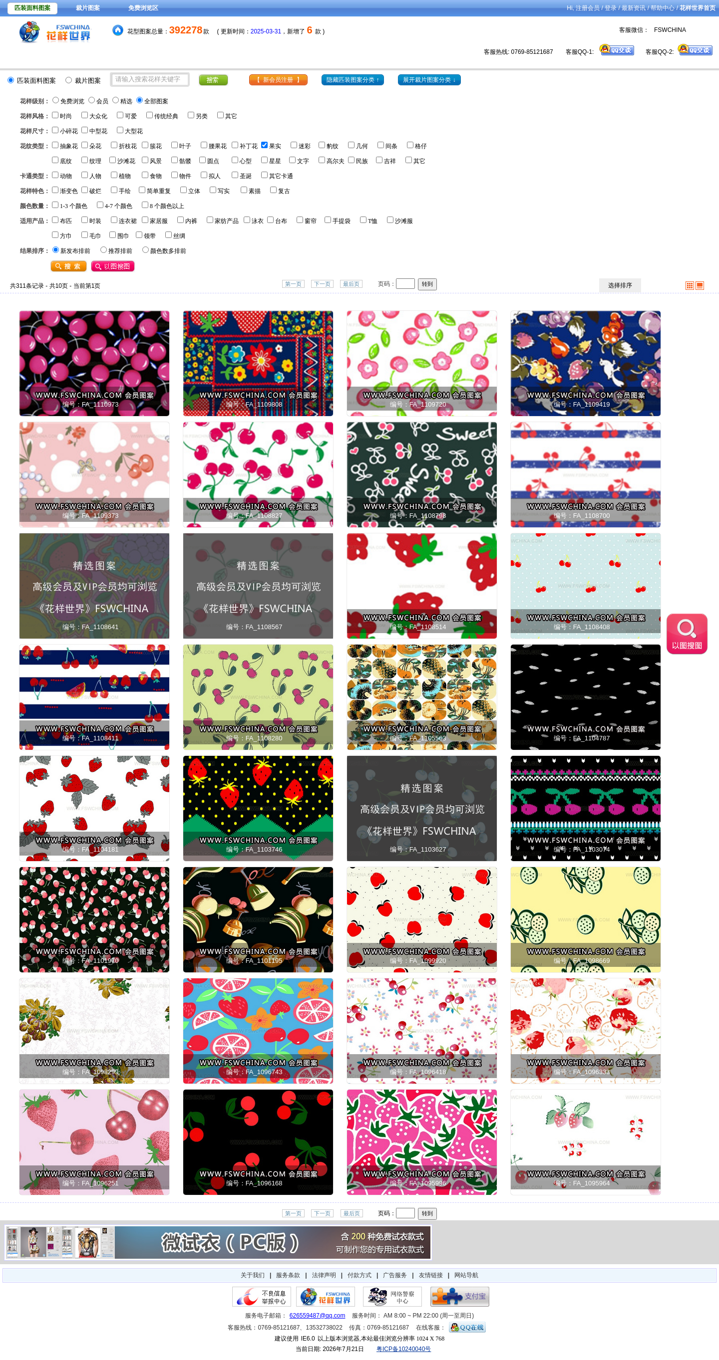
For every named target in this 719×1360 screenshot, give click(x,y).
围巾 (123, 235)
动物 (66, 176)
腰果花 (218, 146)
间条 (391, 146)
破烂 (95, 191)
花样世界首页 (698, 7)
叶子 (185, 146)
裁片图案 (88, 7)
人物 (95, 176)
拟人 (215, 176)
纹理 (95, 161)
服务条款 (288, 1275)
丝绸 (179, 235)
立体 (194, 191)
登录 (611, 7)
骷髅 (185, 161)
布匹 (66, 221)
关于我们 (253, 1275)
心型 (246, 161)
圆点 (213, 161)
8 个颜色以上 (167, 206)
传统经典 (166, 116)
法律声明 (324, 1275)
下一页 (322, 284)
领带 (150, 235)
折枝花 (128, 146)
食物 (156, 176)
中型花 (98, 131)
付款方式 (359, 1275)
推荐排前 (120, 250)
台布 (281, 221)
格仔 (421, 146)
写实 (224, 191)
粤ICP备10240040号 (403, 1349)
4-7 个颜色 (118, 206)
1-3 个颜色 (73, 206)
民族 (362, 161)
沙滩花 (126, 161)
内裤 (191, 221)
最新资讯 (634, 7)
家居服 (159, 221)
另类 (202, 116)
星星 (275, 161)
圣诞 (246, 176)
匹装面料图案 (32, 7)
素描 (255, 191)
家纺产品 (227, 221)
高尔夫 (336, 161)
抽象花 (69, 146)
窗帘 (311, 221)
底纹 (66, 161)
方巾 (66, 235)
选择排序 (620, 285)
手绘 (125, 191)
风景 (156, 161)
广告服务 (395, 1275)
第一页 (293, 284)
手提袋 (342, 221)
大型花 (134, 131)
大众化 (98, 116)
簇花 (156, 146)
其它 (231, 116)
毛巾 (95, 235)
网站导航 (466, 1275)
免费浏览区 (143, 7)
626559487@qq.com (318, 1315)
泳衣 (258, 221)
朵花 (95, 146)
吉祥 (390, 161)
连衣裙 (128, 221)
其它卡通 (281, 176)
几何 (362, 146)
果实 (275, 146)
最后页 (351, 284)
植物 (125, 176)
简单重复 (159, 191)
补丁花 (249, 146)
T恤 (372, 221)
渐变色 (69, 191)
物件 (185, 176)
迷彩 (305, 146)
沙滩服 (404, 221)
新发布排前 (75, 250)
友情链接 (431, 1275)
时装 (95, 221)
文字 (303, 161)
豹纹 (333, 146)
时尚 (66, 116)
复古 (284, 191)
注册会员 (588, 7)
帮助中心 (663, 7)
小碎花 (69, 131)
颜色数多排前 (168, 250)
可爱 (131, 116)
